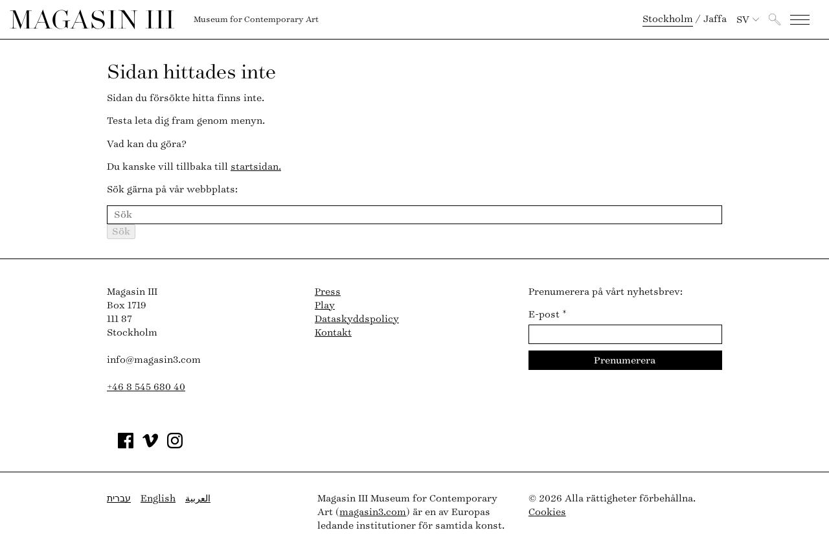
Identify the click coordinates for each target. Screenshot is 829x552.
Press (328, 291)
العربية (197, 498)
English (158, 498)
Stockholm (667, 19)
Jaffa (715, 19)
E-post (547, 314)
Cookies (547, 512)
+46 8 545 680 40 (146, 387)
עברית (119, 498)
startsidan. (256, 166)
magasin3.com (372, 512)
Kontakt (333, 332)
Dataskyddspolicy (357, 319)
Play (325, 305)
